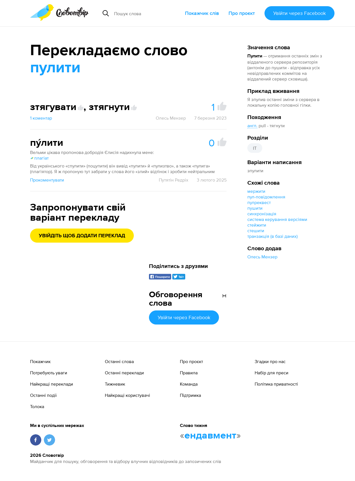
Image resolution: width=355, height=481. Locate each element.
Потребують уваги (48, 372)
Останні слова (119, 361)
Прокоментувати (47, 179)
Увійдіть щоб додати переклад (82, 235)
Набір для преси (271, 372)
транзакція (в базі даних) (272, 236)
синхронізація (261, 213)
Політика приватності (276, 383)
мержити (256, 191)
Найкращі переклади (51, 383)
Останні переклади (124, 372)
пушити (255, 208)
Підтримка (190, 395)
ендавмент (210, 436)
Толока (37, 406)
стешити (255, 230)
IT (255, 148)
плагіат (39, 157)
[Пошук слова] (147, 13)
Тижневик (115, 383)
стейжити (256, 224)
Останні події (43, 395)
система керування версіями (277, 219)
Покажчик (40, 361)
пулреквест (259, 202)
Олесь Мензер (262, 256)
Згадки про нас (270, 361)
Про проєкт (242, 13)
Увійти (299, 13)
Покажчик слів (202, 13)
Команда (189, 383)
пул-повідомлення (266, 196)
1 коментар (41, 117)
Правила (189, 372)
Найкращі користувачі (127, 395)
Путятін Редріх (173, 179)
